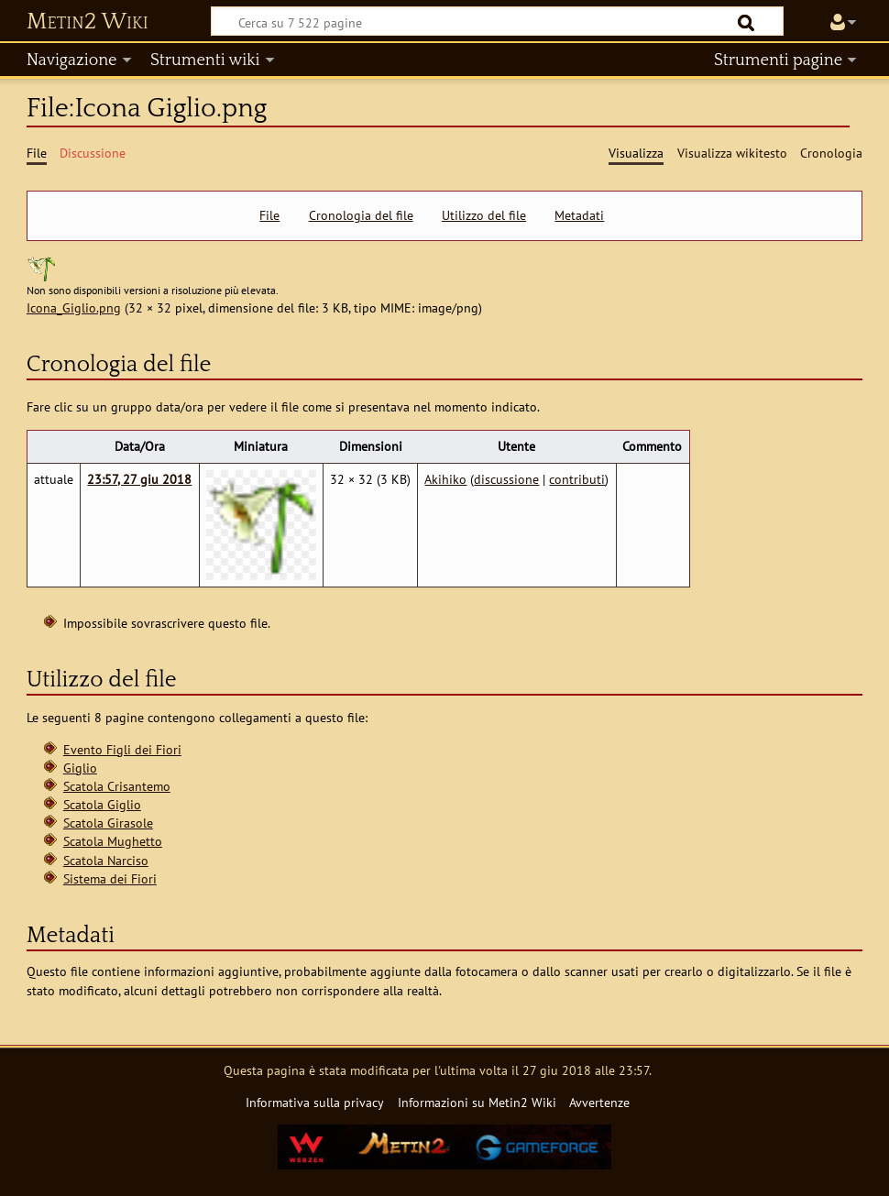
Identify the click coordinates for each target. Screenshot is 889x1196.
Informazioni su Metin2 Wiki (477, 1102)
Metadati (579, 215)
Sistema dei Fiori (110, 878)
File (269, 215)
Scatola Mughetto (112, 841)
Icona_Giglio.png (74, 307)
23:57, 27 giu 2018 (139, 479)
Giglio (80, 767)
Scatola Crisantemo (116, 786)
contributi (577, 479)
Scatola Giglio (102, 804)
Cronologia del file (361, 215)
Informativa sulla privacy (315, 1102)
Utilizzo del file (484, 215)
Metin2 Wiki (87, 22)
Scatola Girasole (108, 822)
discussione (506, 479)
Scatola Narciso (105, 860)
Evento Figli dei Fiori (122, 749)
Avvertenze (599, 1102)
